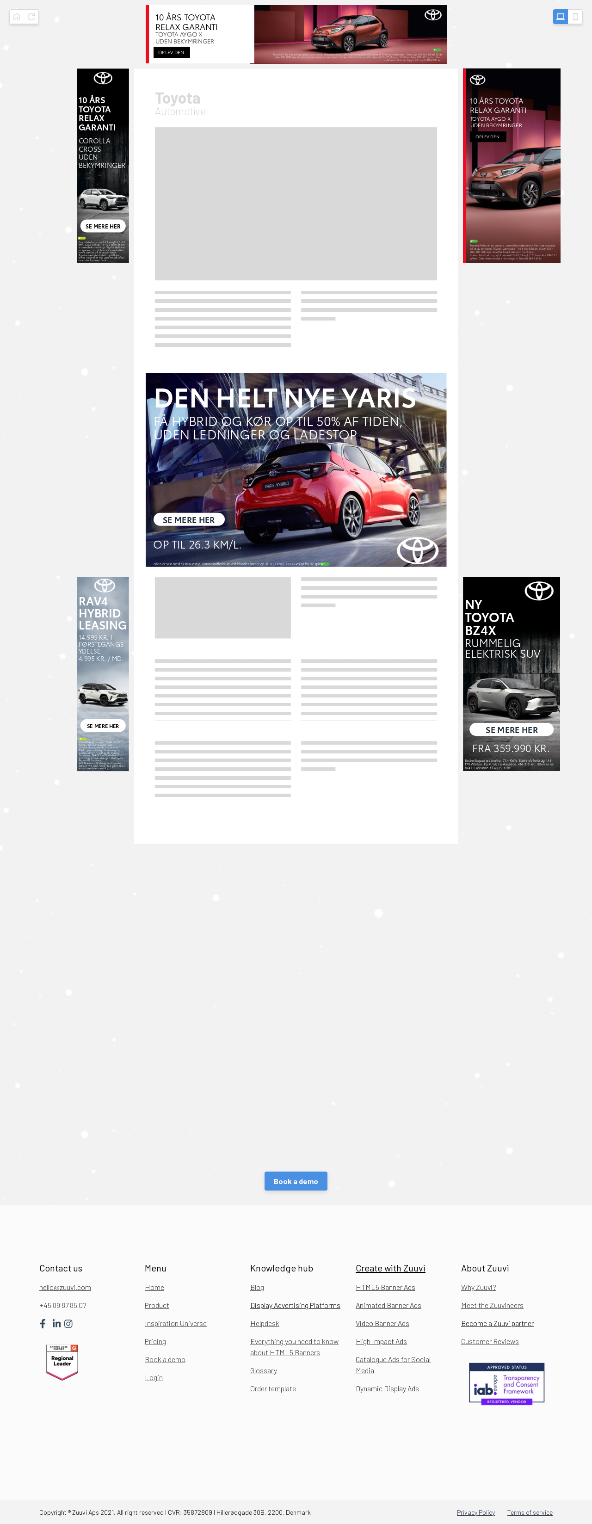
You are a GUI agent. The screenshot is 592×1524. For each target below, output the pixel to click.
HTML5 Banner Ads (385, 1287)
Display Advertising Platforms (295, 1305)
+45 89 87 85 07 (62, 1305)
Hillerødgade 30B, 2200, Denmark (263, 1512)
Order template (273, 1388)
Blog (257, 1287)
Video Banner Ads (382, 1323)
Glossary (263, 1370)
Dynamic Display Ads (387, 1388)
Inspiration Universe (176, 1323)
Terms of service (530, 1512)
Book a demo (296, 1181)
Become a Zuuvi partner (497, 1323)
